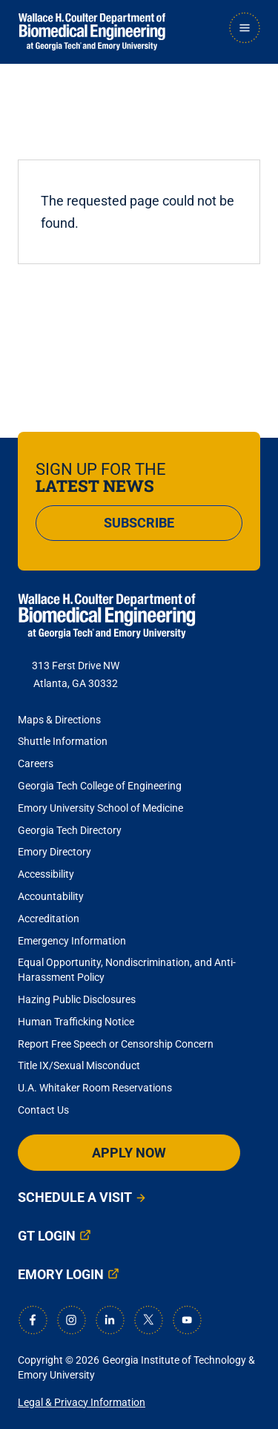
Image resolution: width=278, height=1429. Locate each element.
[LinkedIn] (110, 1320)
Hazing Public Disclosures (77, 999)
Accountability (51, 896)
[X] (148, 1320)
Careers (35, 763)
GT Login (47, 1236)
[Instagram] (71, 1320)
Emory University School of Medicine (101, 808)
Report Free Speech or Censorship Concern (116, 1044)
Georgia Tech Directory (70, 830)
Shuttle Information (62, 741)
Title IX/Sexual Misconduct (79, 1065)
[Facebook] (32, 1320)
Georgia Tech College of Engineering (100, 786)
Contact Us (43, 1110)
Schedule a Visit (75, 1197)
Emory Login (61, 1274)
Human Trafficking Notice (76, 1022)
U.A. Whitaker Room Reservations (95, 1088)
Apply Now (129, 1152)
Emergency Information (72, 941)
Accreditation (48, 918)
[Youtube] (187, 1320)
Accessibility (46, 874)
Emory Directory (54, 852)
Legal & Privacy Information (81, 1402)
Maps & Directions (59, 720)
